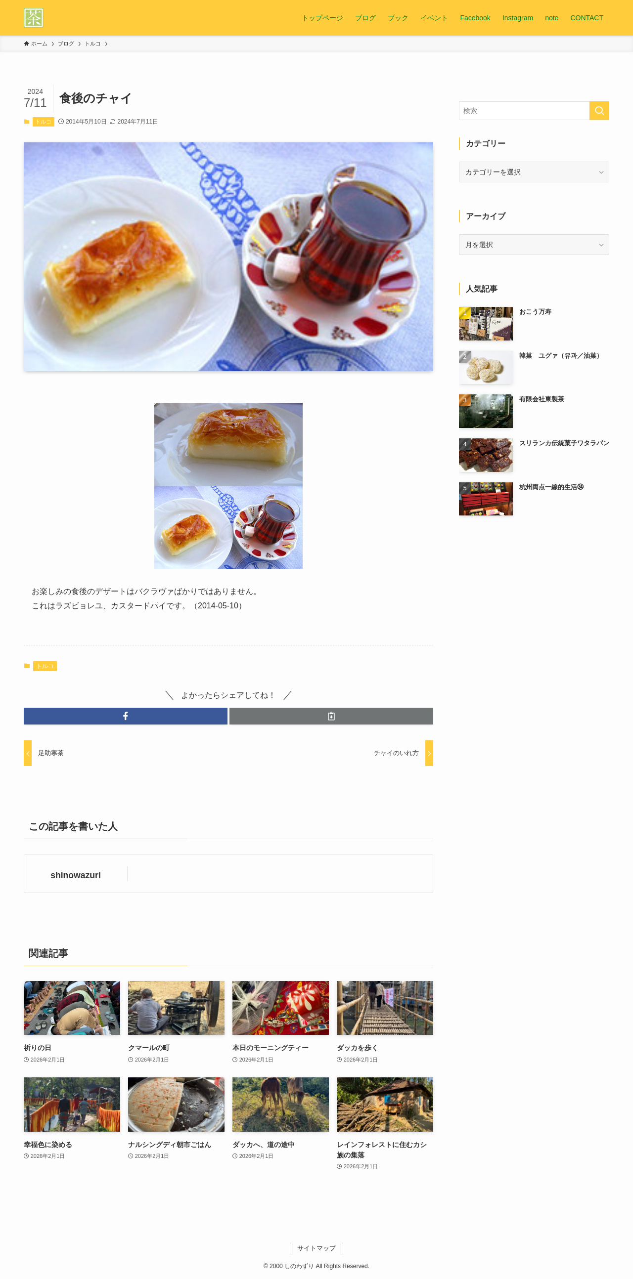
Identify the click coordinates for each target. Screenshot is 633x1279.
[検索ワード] (534, 110)
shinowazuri (75, 875)
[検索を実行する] (599, 110)
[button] (125, 716)
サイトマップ (316, 1248)
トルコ (43, 122)
